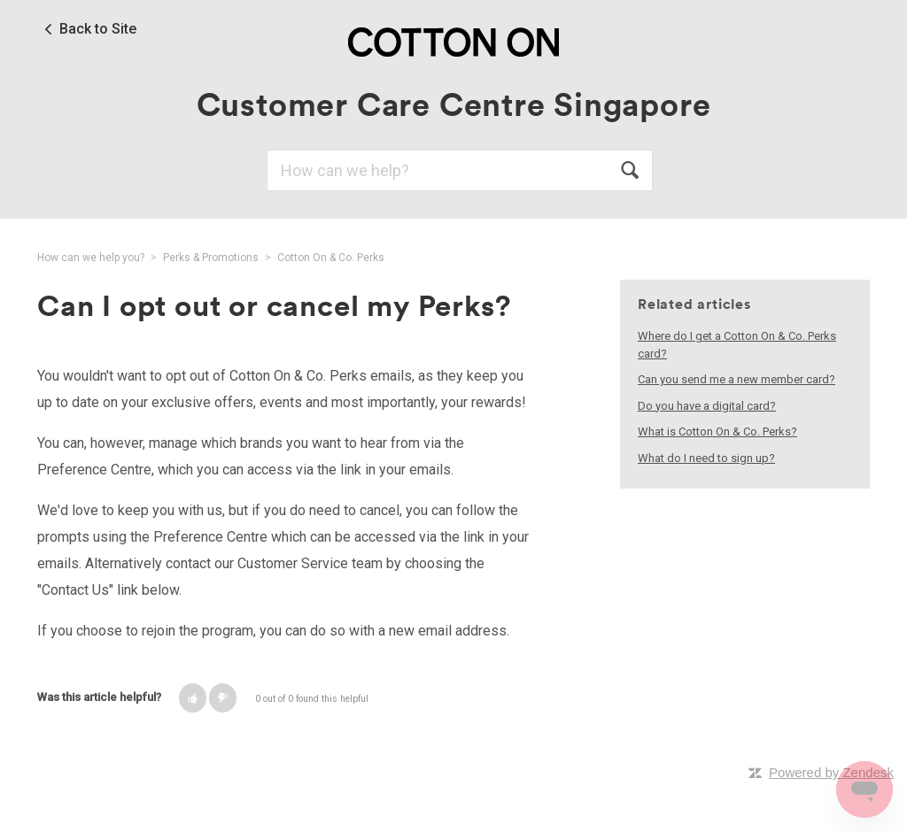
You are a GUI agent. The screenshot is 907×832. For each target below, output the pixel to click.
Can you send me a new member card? (736, 379)
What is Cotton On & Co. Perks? (717, 431)
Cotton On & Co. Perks (330, 257)
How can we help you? (90, 257)
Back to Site (97, 29)
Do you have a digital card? (707, 405)
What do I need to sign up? (706, 458)
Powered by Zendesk (831, 772)
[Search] (460, 170)
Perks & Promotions (211, 257)
